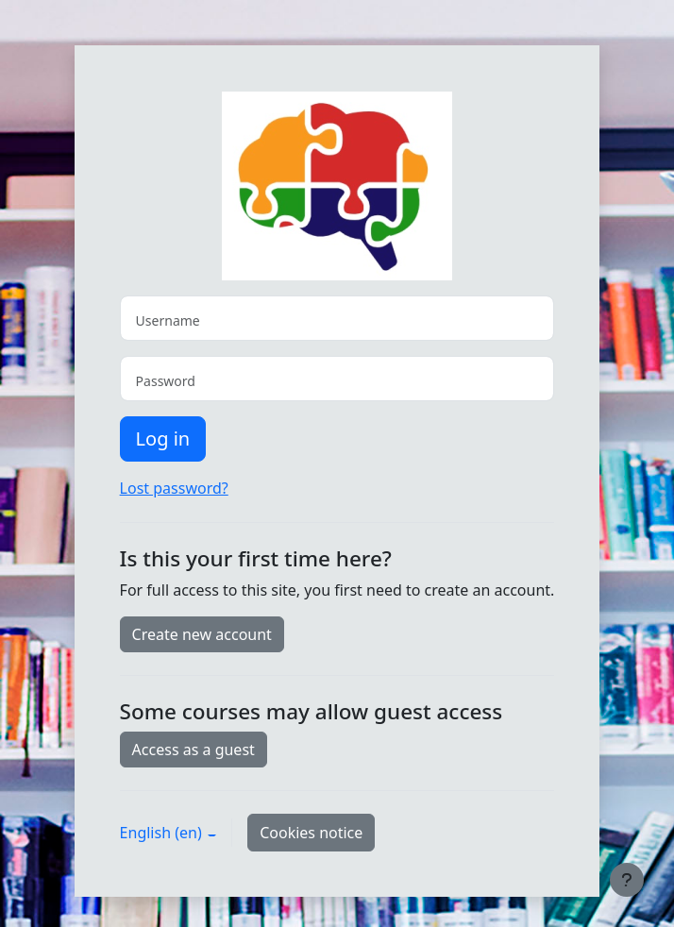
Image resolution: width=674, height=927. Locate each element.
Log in (163, 438)
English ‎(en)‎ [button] (163, 832)
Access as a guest (193, 749)
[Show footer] (627, 880)
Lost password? (174, 488)
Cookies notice (311, 832)
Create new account (202, 634)
